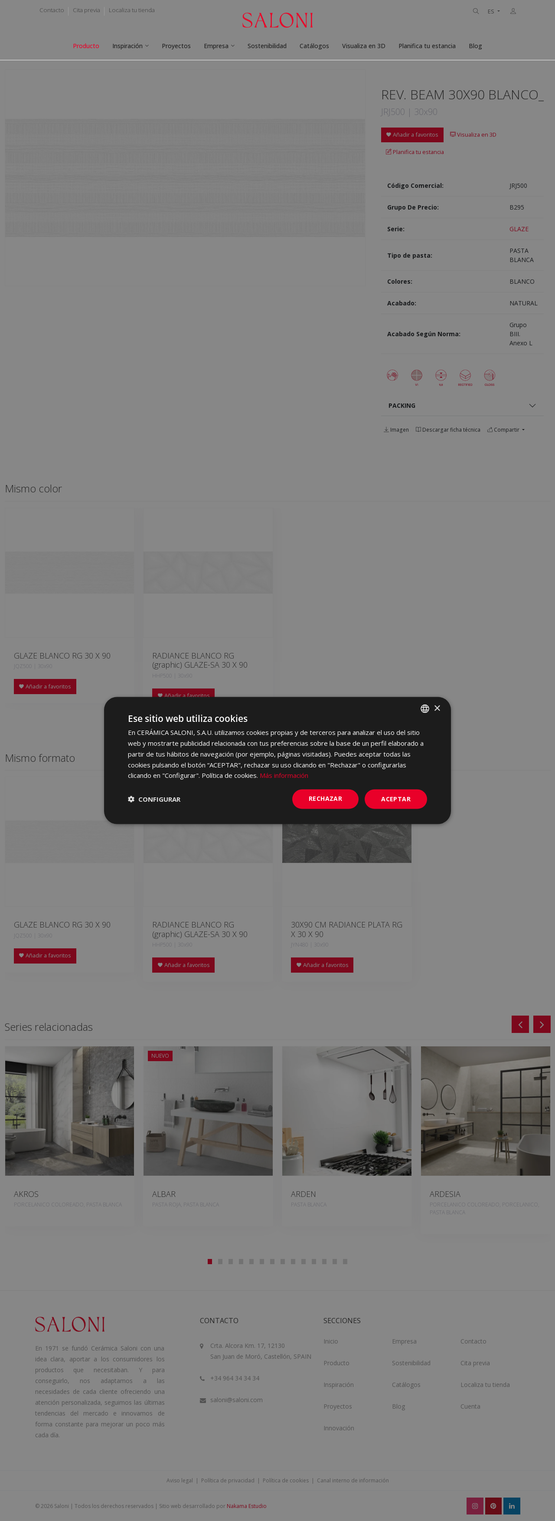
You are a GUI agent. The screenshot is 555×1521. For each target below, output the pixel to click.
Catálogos (314, 46)
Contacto (51, 10)
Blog (475, 46)
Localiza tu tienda (132, 10)
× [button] (437, 708)
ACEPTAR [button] (396, 799)
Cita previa (86, 10)
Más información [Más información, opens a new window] (284, 775)
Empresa (216, 46)
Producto (86, 46)
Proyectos (176, 46)
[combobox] (425, 709)
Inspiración (127, 46)
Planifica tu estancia (427, 46)
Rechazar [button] (325, 798)
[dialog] (277, 760)
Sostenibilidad (267, 46)
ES (492, 11)
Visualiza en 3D (363, 46)
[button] (154, 799)
